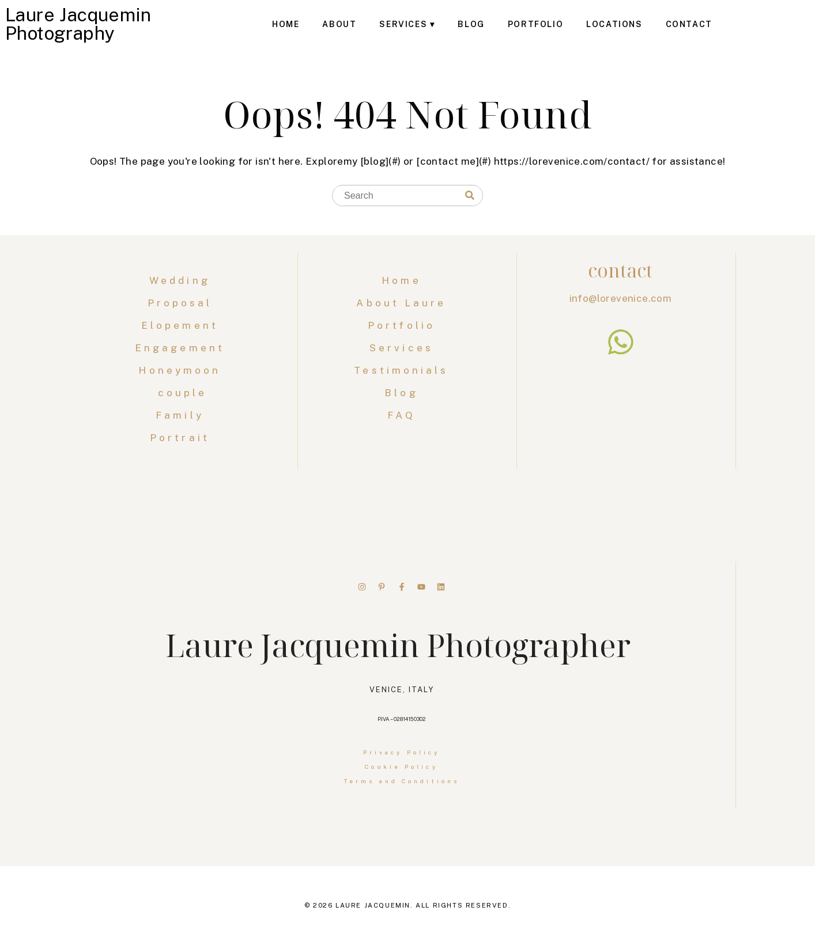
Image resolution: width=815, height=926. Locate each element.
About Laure (401, 303)
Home (285, 24)
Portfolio (535, 24)
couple (182, 393)
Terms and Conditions (401, 780)
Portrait (182, 437)
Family (182, 415)
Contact (689, 24)
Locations (614, 24)
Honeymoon (182, 370)
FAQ (401, 415)
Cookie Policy (401, 766)
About (339, 24)
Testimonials (401, 370)
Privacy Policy (401, 752)
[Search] (470, 195)
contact (620, 270)
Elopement (182, 325)
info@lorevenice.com (620, 298)
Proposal (183, 303)
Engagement (182, 348)
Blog (471, 24)
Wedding (182, 280)
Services (403, 24)
